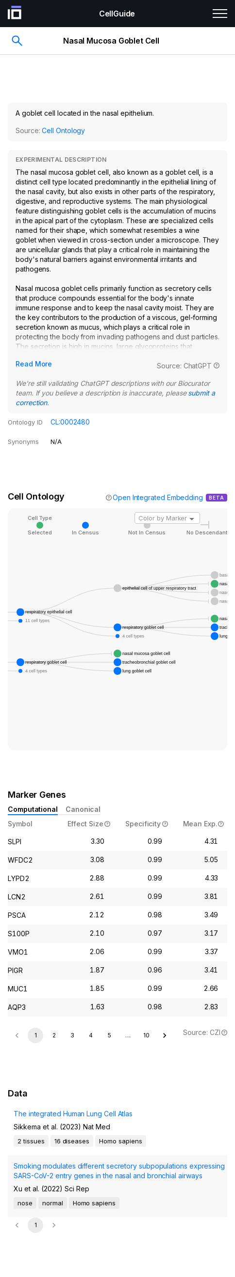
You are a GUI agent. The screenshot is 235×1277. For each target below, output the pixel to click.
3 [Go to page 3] (72, 1035)
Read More (34, 364)
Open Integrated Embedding (158, 497)
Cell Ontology (63, 130)
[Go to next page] (164, 1035)
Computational (33, 809)
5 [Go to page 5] (109, 1035)
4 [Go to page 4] (91, 1035)
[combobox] (167, 518)
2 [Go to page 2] (54, 1035)
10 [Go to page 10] (146, 1035)
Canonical (83, 809)
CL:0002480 (70, 422)
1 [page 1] (35, 1035)
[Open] (192, 519)
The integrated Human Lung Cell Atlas (73, 1114)
